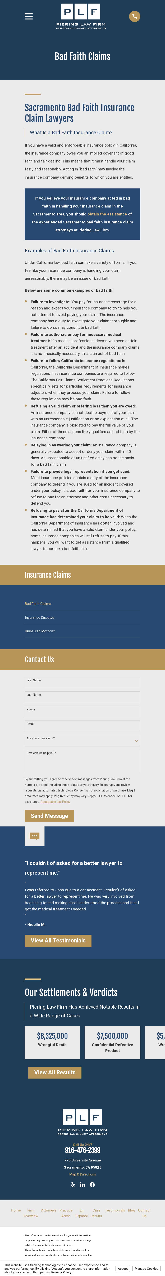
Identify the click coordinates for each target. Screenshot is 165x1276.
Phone (31, 709)
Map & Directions (82, 1174)
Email (30, 724)
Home (16, 1210)
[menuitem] (82, 603)
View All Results (55, 1072)
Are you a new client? (41, 738)
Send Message (49, 816)
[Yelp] (72, 1184)
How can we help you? (41, 753)
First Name (34, 680)
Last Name (34, 694)
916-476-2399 (82, 1150)
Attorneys (48, 1210)
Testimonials (115, 1210)
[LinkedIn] (82, 1184)
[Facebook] (92, 1184)
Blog (131, 1210)
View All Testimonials (58, 940)
